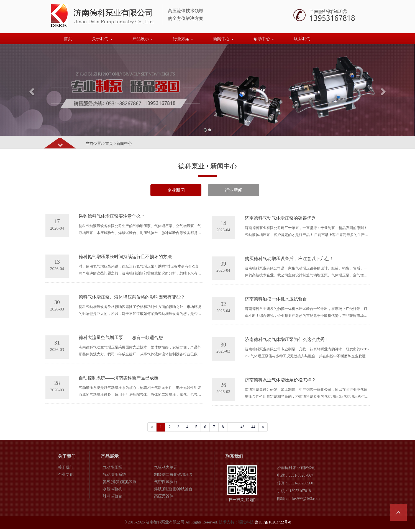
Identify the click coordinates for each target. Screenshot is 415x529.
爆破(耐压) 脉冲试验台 (173, 489)
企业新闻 (176, 190)
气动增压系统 (114, 474)
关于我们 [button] (102, 39)
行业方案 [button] (183, 39)
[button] (31, 90)
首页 (68, 39)
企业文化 (65, 474)
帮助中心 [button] (263, 39)
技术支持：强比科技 (236, 522)
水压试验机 (112, 489)
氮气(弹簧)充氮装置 (119, 482)
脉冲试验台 (112, 496)
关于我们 (65, 467)
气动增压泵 (112, 467)
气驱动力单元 (165, 467)
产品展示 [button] (142, 39)
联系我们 (302, 39)
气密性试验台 (165, 482)
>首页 (108, 144)
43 (242, 427)
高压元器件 (163, 496)
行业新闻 (233, 190)
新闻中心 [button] (223, 39)
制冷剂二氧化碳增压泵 (173, 474)
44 (253, 427)
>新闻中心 (123, 144)
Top (398, 512)
